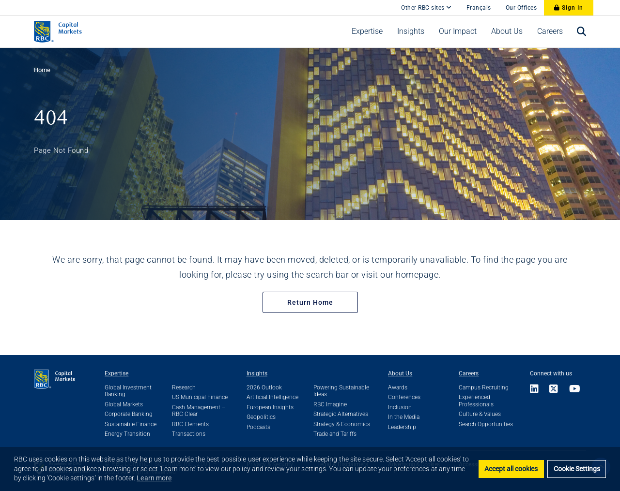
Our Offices (521, 7)
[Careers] (550, 31)
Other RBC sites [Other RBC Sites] (426, 7)
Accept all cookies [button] (511, 469)
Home (42, 70)
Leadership (402, 427)
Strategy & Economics (341, 424)
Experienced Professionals (476, 400)
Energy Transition (127, 434)
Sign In (568, 7)
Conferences (404, 397)
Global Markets (124, 404)
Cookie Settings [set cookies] (577, 469)
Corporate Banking (129, 414)
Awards (397, 387)
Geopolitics (261, 417)
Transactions (188, 434)
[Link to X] (554, 389)
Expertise (116, 373)
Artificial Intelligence (272, 397)
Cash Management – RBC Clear (199, 410)
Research (184, 387)
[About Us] (507, 31)
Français (478, 7)
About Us (400, 373)
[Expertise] (367, 31)
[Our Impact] (458, 31)
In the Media (403, 417)
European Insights (270, 407)
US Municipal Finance (200, 397)
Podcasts (258, 427)
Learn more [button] (154, 478)
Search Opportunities (486, 424)
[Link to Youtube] (575, 389)
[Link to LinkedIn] (537, 389)
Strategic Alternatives (340, 414)
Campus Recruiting (484, 387)
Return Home (310, 302)
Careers (469, 373)
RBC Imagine (330, 404)
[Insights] (411, 31)
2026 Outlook (264, 387)
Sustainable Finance (130, 424)
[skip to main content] (386, 3)
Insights (257, 373)
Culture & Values (480, 414)
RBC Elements (190, 424)
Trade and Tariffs (334, 434)
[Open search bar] (581, 31)
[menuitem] (367, 31)
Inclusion (400, 407)
